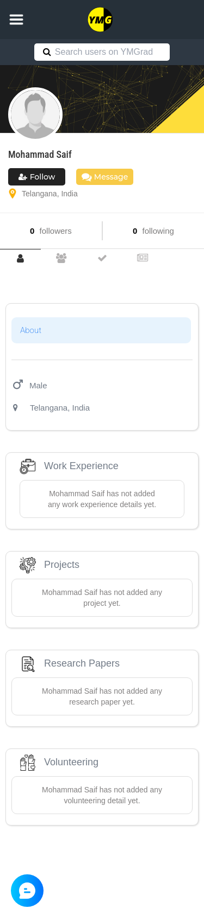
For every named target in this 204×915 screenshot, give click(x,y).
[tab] (20, 258)
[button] (16, 19)
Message (105, 177)
